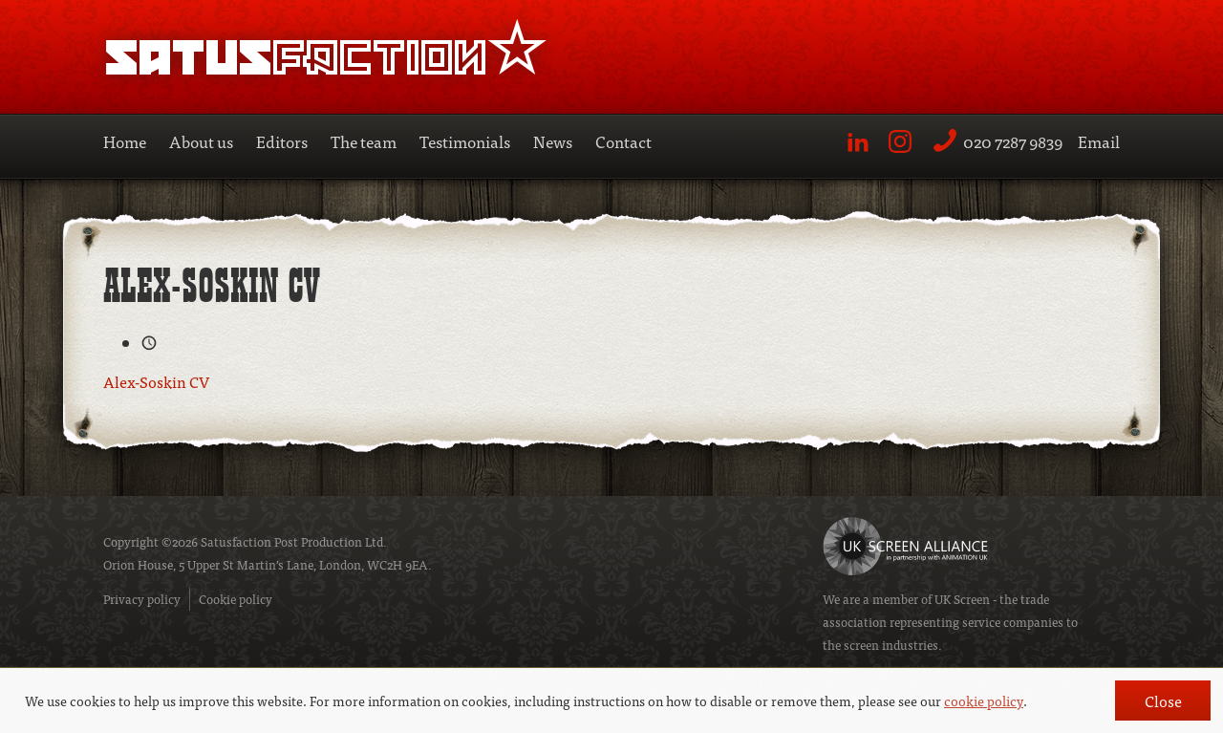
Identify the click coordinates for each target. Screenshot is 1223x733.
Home (124, 141)
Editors (282, 141)
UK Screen (962, 599)
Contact (623, 141)
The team (364, 141)
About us (201, 141)
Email (1099, 141)
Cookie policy (235, 599)
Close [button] (1163, 700)
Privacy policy (142, 599)
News (552, 141)
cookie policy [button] (983, 700)
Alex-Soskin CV (156, 381)
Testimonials (464, 141)
